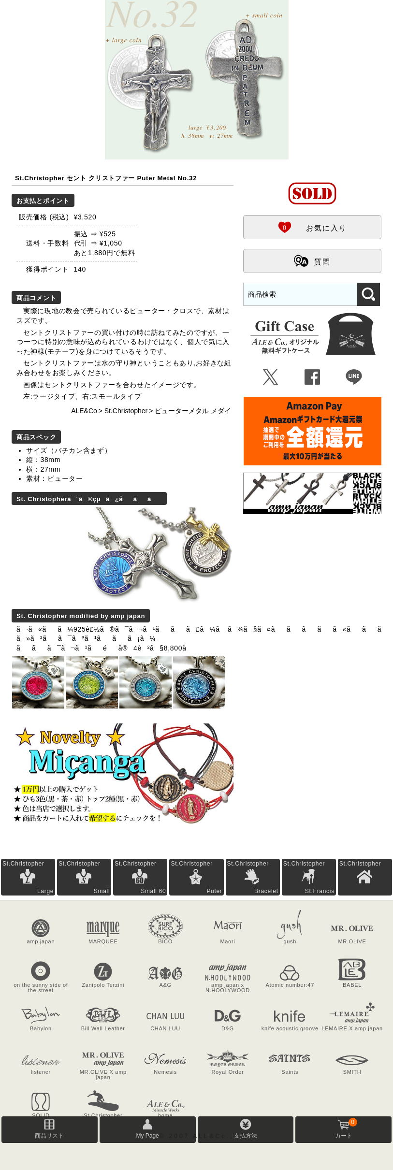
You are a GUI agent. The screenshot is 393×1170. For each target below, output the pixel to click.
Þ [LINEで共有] (354, 377)
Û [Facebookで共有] (312, 377)
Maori (227, 941)
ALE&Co (84, 411)
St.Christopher (125, 411)
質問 (312, 260)
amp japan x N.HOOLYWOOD (227, 987)
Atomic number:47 (290, 985)
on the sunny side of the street (41, 987)
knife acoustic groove (290, 1028)
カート (346, 1128)
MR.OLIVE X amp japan (103, 1074)
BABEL (352, 985)
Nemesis (165, 1072)
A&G (165, 985)
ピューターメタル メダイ (193, 411)
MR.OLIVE (352, 941)
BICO (165, 941)
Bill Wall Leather (103, 1028)
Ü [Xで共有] (270, 377)
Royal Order (227, 1072)
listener (41, 1072)
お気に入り (312, 226)
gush (289, 941)
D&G (227, 1028)
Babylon (41, 1028)
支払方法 (245, 1135)
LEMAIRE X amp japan (351, 1028)
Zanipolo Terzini (103, 985)
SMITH (352, 1072)
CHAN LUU (165, 1028)
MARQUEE (103, 941)
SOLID (41, 1115)
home (165, 1115)
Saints (289, 1072)
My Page (147, 1135)
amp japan (41, 941)
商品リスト (49, 1135)
